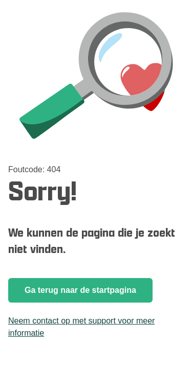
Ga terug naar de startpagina (80, 290)
